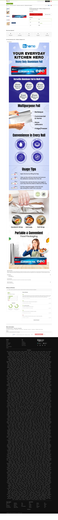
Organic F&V (7, 505)
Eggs (22, 505)
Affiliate (7, 345)
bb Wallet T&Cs (23, 344)
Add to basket (36, 14)
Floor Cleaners (8, 506)
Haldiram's (30, 507)
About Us (7, 340)
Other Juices (15, 506)
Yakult (45, 505)
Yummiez (30, 505)
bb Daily (7, 347)
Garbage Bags (17, 329)
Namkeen (15, 505)
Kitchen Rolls (21, 329)
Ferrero (37, 507)
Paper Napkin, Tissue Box (27, 329)
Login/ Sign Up (47, 1)
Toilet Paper (33, 329)
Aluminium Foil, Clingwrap (10, 329)
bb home (30, 7)
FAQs (22, 340)
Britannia (30, 506)
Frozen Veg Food (8, 507)
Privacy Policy (8, 344)
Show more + (29, 509)
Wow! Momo (38, 506)
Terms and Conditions (9, 346)
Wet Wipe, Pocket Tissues (39, 329)
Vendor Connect (24, 345)
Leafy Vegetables (23, 506)
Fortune (45, 506)
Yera (37, 505)
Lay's (44, 507)
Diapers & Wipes (16, 507)
